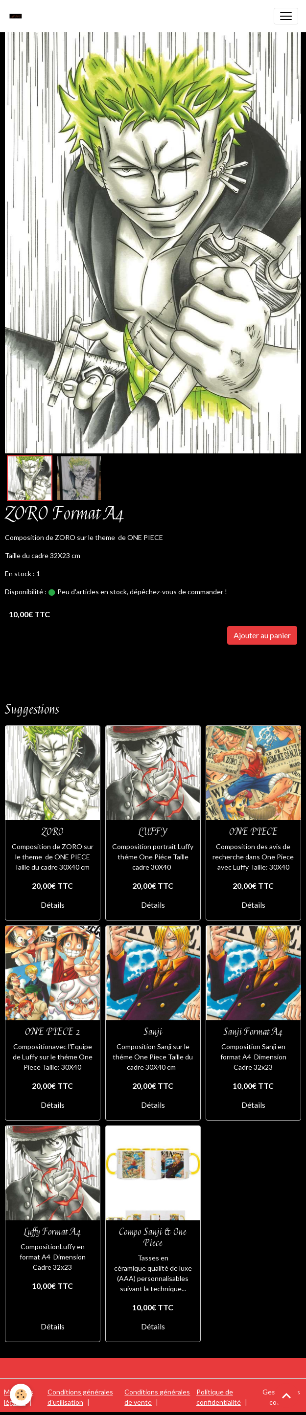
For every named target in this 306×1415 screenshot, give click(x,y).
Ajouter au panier (262, 635)
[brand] (18, 16)
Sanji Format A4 (253, 1032)
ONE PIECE (27, 663)
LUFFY (153, 832)
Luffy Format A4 (52, 1232)
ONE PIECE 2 (52, 1032)
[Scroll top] (286, 1395)
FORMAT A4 (74, 663)
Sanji (153, 1032)
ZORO (53, 832)
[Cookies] (21, 1395)
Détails (53, 904)
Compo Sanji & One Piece (153, 1237)
